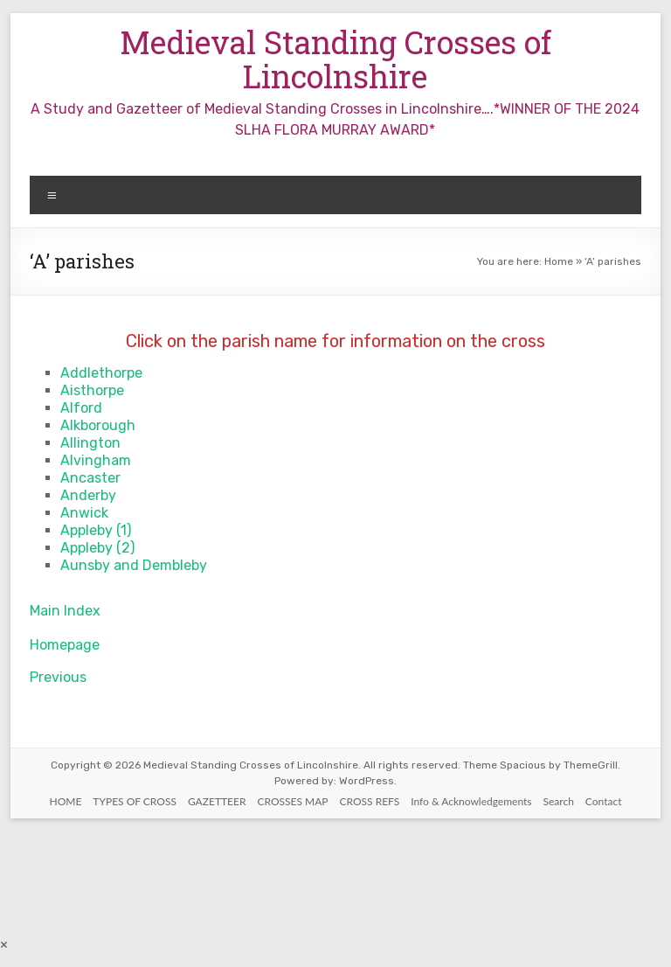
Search (558, 801)
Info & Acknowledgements (471, 801)
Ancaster (90, 478)
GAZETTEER (217, 801)
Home (558, 261)
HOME (66, 801)
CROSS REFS (370, 801)
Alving (81, 460)
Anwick (84, 512)
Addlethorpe (101, 373)
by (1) (114, 530)
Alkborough (97, 425)
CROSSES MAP (292, 801)
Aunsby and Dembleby (133, 565)
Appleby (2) (97, 547)
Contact (603, 801)
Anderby (88, 495)
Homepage (65, 645)
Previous (58, 677)
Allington (90, 443)
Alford (81, 408)
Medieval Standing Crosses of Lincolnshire (335, 59)
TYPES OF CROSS (134, 801)
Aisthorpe (92, 390)
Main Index (65, 610)
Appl (74, 530)
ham (116, 460)
